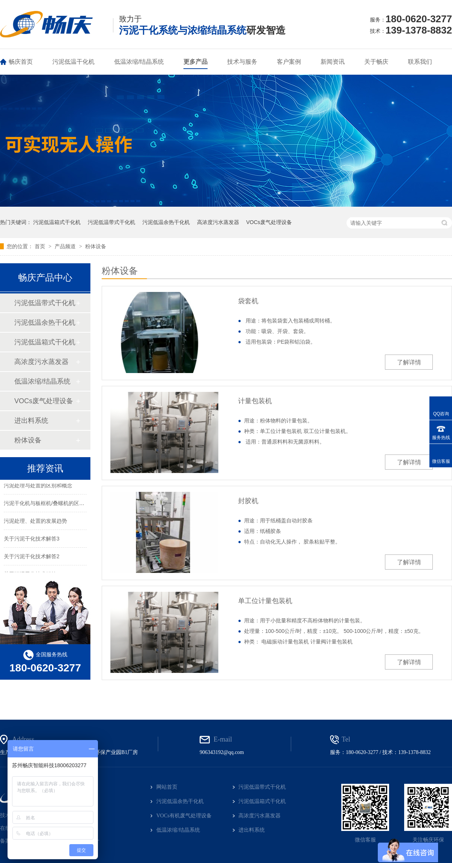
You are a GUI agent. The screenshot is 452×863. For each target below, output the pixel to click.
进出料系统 (31, 420)
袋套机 (248, 301)
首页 (41, 246)
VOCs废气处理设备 (269, 222)
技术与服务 (242, 61)
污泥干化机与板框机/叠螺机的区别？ (47, 504)
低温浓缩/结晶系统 (139, 61)
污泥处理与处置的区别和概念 (38, 486)
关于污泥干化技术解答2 (32, 557)
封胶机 (248, 501)
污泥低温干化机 (73, 61)
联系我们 (420, 61)
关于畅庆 (376, 61)
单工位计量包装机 (265, 601)
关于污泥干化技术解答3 (32, 539)
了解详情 (409, 362)
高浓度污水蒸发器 (218, 222)
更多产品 (195, 61)
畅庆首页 (21, 61)
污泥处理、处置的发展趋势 (35, 522)
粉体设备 (95, 246)
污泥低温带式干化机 (111, 222)
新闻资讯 (333, 61)
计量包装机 (255, 401)
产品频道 (66, 246)
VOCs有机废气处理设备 (184, 815)
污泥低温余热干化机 (166, 222)
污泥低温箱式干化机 (57, 222)
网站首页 (166, 787)
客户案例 (289, 61)
